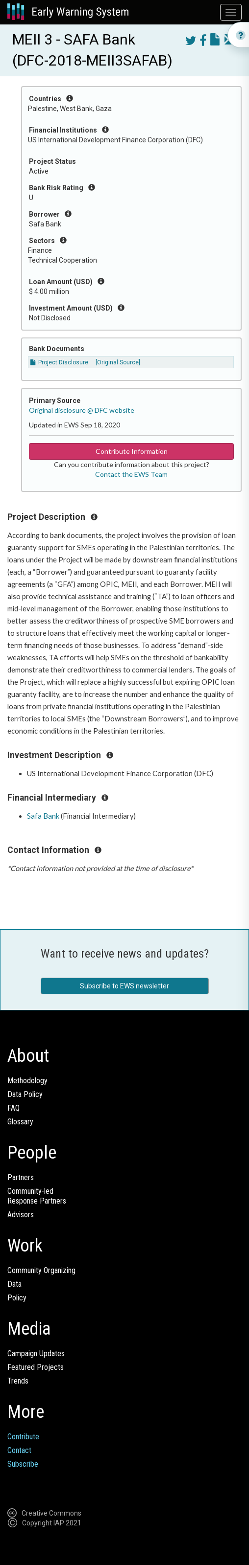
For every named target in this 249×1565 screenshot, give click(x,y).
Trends (17, 1381)
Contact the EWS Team (131, 474)
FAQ (13, 1108)
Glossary (20, 1121)
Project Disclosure (59, 362)
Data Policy (25, 1094)
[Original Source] (118, 362)
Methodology (27, 1080)
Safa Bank (43, 816)
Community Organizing (41, 1270)
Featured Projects (35, 1367)
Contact (19, 1450)
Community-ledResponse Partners (36, 1196)
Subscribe (22, 1464)
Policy (16, 1297)
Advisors (20, 1214)
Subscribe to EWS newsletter (124, 986)
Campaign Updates (36, 1353)
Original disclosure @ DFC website (81, 410)
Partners (20, 1177)
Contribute (23, 1436)
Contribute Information (132, 451)
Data (14, 1284)
